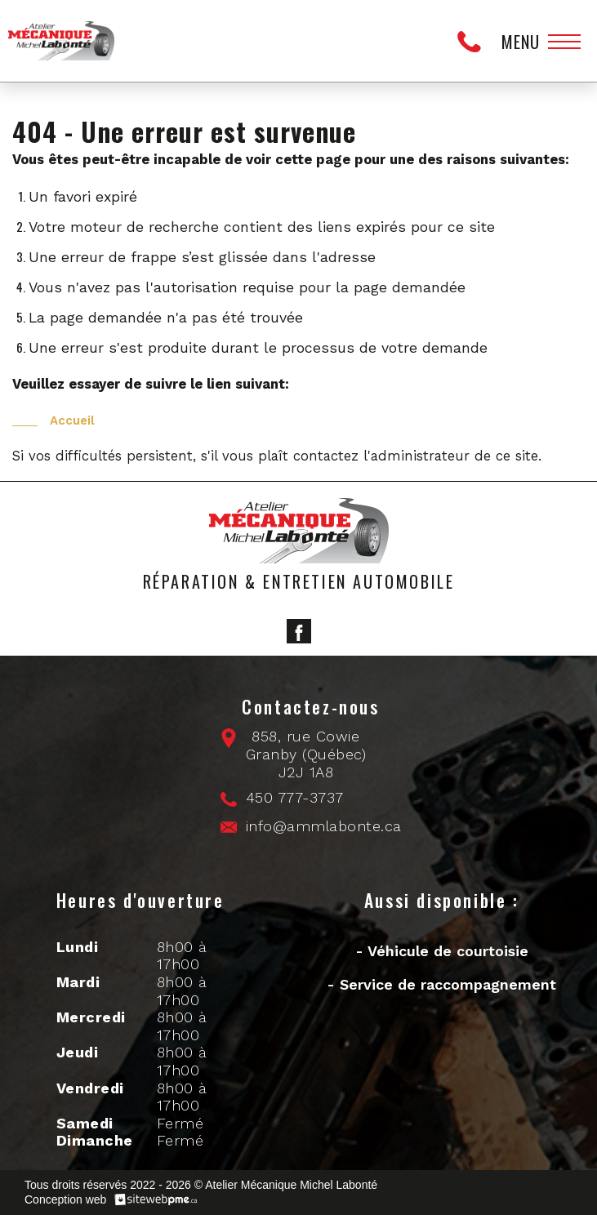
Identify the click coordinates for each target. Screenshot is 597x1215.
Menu (520, 41)
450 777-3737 (473, 41)
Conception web (65, 1199)
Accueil (72, 420)
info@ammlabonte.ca (324, 825)
